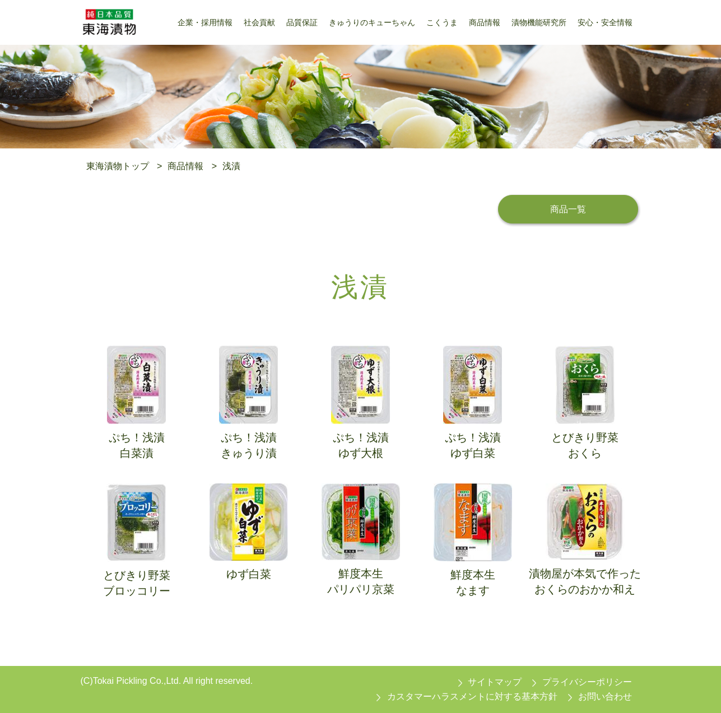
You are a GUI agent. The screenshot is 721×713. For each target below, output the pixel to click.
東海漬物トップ (117, 166)
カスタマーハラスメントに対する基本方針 (472, 696)
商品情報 (185, 166)
